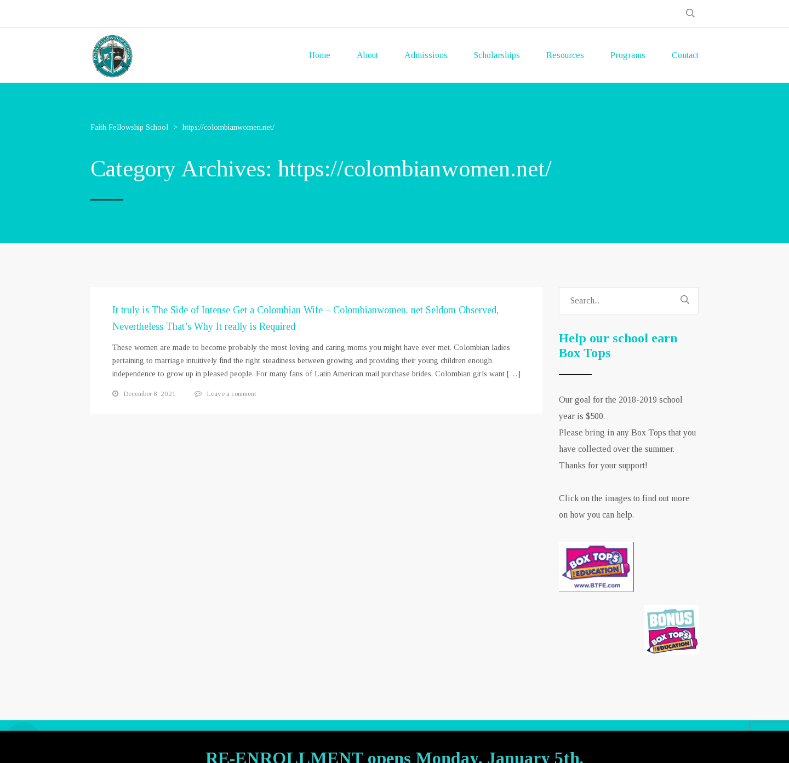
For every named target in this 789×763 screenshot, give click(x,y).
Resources (565, 55)
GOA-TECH (498, 741)
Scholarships (497, 55)
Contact (685, 55)
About (367, 55)
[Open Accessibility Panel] (23, 740)
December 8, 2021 (149, 393)
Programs (627, 55)
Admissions (426, 55)
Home (319, 55)
